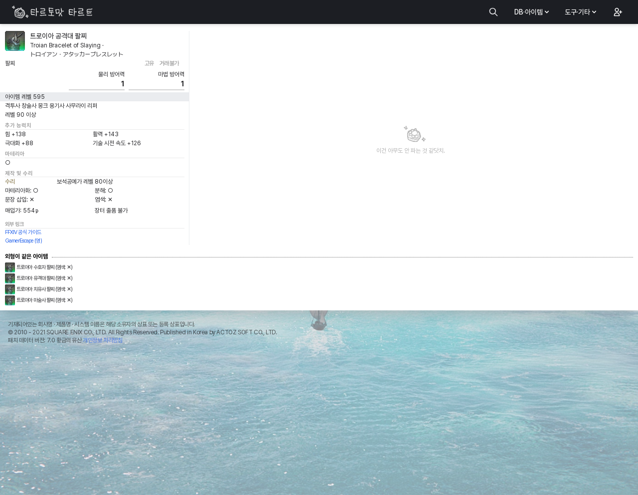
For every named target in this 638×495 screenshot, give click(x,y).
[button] (617, 12)
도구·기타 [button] (581, 12)
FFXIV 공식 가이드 (23, 232)
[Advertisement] (319, 422)
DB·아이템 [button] (532, 12)
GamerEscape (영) (23, 241)
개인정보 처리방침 (102, 340)
